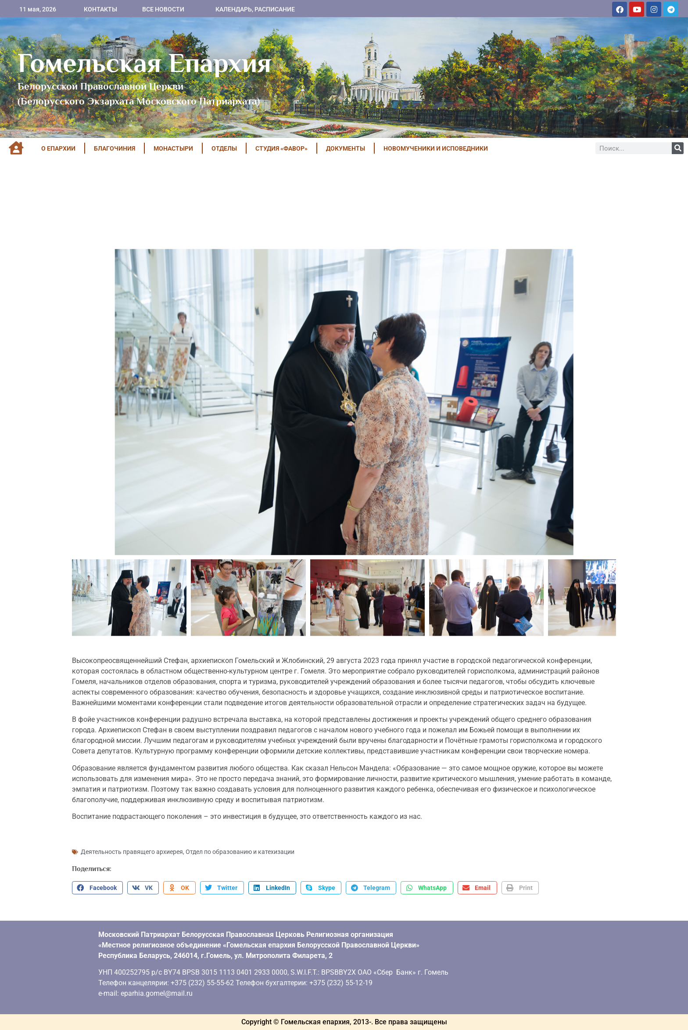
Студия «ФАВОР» (281, 148)
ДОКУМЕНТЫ (345, 148)
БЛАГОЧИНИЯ (114, 148)
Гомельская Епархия (145, 62)
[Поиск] (678, 148)
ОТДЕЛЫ (224, 148)
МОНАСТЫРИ (173, 148)
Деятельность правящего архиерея (132, 851)
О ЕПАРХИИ (58, 148)
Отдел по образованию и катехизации (240, 851)
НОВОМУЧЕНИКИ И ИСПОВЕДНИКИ (435, 148)
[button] (97, 887)
